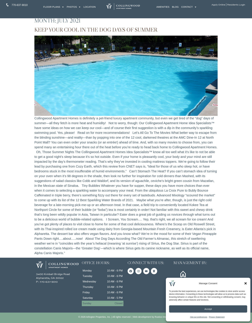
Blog (175, 6)
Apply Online (218, 5)
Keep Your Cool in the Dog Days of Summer (95, 29)
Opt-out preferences (198, 317)
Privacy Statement (217, 317)
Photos (74, 7)
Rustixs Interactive (164, 317)
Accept (208, 309)
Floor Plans (53, 7)
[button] (245, 283)
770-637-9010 (49, 282)
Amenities (162, 6)
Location (89, 6)
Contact (189, 7)
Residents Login (236, 5)
